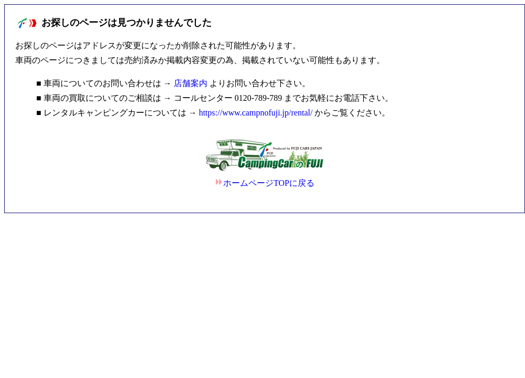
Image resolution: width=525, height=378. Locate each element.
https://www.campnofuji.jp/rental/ (256, 112)
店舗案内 (190, 83)
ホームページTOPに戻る (264, 182)
